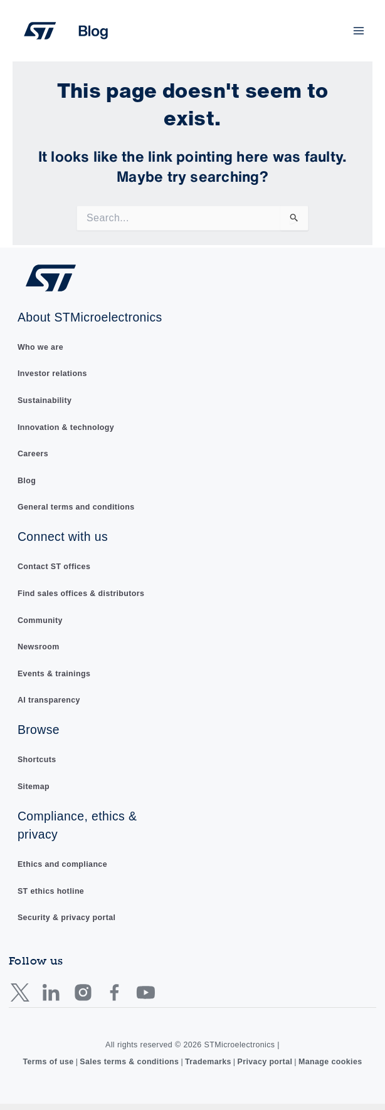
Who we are (40, 347)
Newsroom (39, 646)
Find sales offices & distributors (81, 593)
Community (40, 620)
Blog (27, 480)
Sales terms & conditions (129, 1061)
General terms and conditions (76, 507)
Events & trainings (54, 673)
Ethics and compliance (62, 864)
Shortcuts (37, 759)
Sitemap (34, 786)
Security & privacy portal (67, 917)
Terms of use (48, 1061)
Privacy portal (264, 1061)
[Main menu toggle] (358, 31)
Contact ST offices (54, 567)
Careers (33, 453)
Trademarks (208, 1061)
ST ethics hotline (51, 891)
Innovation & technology (66, 427)
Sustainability (44, 400)
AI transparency (49, 700)
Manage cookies (330, 1061)
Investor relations (52, 374)
